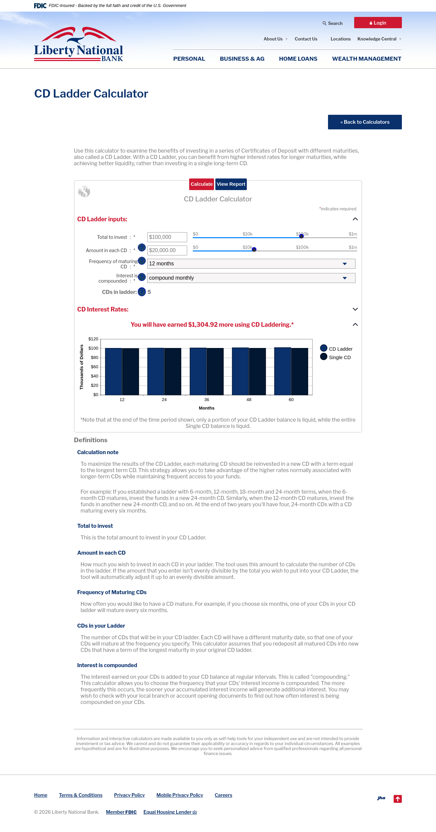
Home (40, 795)
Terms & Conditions (80, 795)
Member (121, 812)
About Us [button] (273, 38)
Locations (341, 38)
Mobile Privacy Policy (179, 795)
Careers (223, 795)
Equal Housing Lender (170, 812)
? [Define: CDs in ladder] (141, 292)
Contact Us (306, 38)
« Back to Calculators (365, 122)
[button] (218, 219)
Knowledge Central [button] (377, 38)
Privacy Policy (129, 795)
